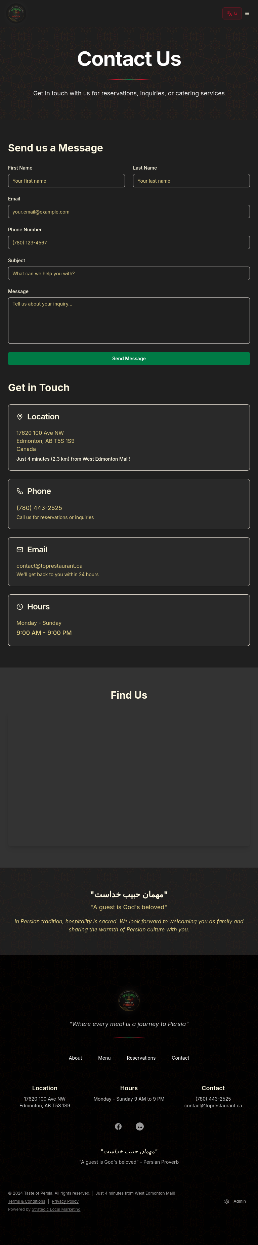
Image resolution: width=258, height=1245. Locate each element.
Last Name (145, 168)
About (75, 1058)
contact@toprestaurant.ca (49, 565)
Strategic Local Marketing (56, 1209)
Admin (235, 1201)
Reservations (141, 1058)
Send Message (129, 358)
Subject (16, 260)
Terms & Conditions (26, 1201)
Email (14, 198)
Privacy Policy (65, 1201)
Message (18, 291)
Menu (104, 1058)
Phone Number (25, 229)
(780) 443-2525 (39, 507)
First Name (20, 168)
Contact (180, 1058)
